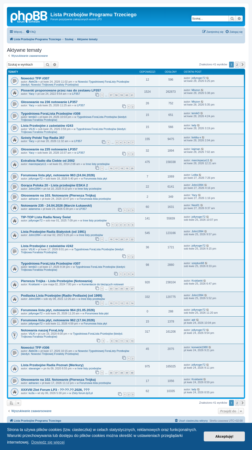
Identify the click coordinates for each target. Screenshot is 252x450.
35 (121, 288)
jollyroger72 (198, 77)
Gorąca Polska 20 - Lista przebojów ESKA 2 (54, 185)
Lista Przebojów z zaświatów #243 (47, 125)
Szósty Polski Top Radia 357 (42, 138)
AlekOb (33, 81)
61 (132, 95)
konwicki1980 (199, 347)
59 (121, 95)
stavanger (34, 368)
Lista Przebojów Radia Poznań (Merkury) (52, 365)
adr (193, 319)
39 (127, 372)
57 (111, 95)
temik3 (32, 116)
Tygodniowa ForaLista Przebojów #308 (50, 113)
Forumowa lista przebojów (95, 198)
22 (132, 239)
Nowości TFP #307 (35, 78)
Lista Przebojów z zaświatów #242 (47, 246)
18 (121, 168)
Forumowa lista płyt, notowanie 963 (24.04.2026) (58, 175)
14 (132, 303)
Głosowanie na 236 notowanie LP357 (49, 102)
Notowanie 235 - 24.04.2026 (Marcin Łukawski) (56, 205)
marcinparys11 (37, 163)
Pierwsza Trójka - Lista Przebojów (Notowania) (56, 281)
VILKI (32, 128)
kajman (195, 148)
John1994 (34, 188)
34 (116, 288)
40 (132, 372)
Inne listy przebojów (98, 163)
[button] (242, 65)
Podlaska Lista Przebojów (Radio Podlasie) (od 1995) (61, 295)
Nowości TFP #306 (35, 347)
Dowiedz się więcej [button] (47, 442)
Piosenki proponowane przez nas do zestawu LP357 (61, 90)
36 (127, 288)
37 (132, 288)
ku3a (31, 393)
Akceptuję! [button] (224, 436)
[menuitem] (31, 32)
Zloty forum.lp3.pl (82, 393)
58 (116, 95)
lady (193, 125)
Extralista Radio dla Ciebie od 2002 (48, 160)
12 (121, 303)
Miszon (195, 90)
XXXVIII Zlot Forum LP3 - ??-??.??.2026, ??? (55, 390)
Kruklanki (34, 284)
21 (127, 239)
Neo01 (195, 205)
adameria (34, 208)
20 (132, 168)
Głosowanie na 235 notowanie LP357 (49, 149)
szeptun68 (197, 263)
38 (121, 372)
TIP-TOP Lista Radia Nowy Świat (46, 217)
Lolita (194, 174)
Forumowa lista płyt (95, 178)
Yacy (31, 93)
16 (111, 168)
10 (111, 303)
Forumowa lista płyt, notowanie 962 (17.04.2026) (58, 320)
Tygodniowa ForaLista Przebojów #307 (50, 263)
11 (116, 303)
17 (116, 168)
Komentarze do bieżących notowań (102, 284)
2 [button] (237, 64)
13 (127, 303)
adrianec (34, 198)
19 (127, 168)
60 (127, 95)
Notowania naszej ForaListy (42, 330)
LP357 (76, 93)
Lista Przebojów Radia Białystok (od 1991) (53, 232)
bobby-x (196, 137)
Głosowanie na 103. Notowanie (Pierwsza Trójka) (58, 195)
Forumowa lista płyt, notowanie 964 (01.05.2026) (58, 310)
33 (111, 288)
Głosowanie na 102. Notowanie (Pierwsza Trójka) (58, 379)
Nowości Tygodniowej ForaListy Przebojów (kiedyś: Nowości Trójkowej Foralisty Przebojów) (75, 83)
